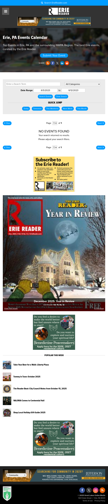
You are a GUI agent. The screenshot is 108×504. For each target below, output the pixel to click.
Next (101, 123)
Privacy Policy (99, 501)
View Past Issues (11, 308)
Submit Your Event (54, 55)
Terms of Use (88, 501)
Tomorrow (37, 109)
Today (26, 109)
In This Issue (99, 308)
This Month (82, 109)
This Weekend (52, 109)
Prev (7, 123)
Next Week (67, 109)
